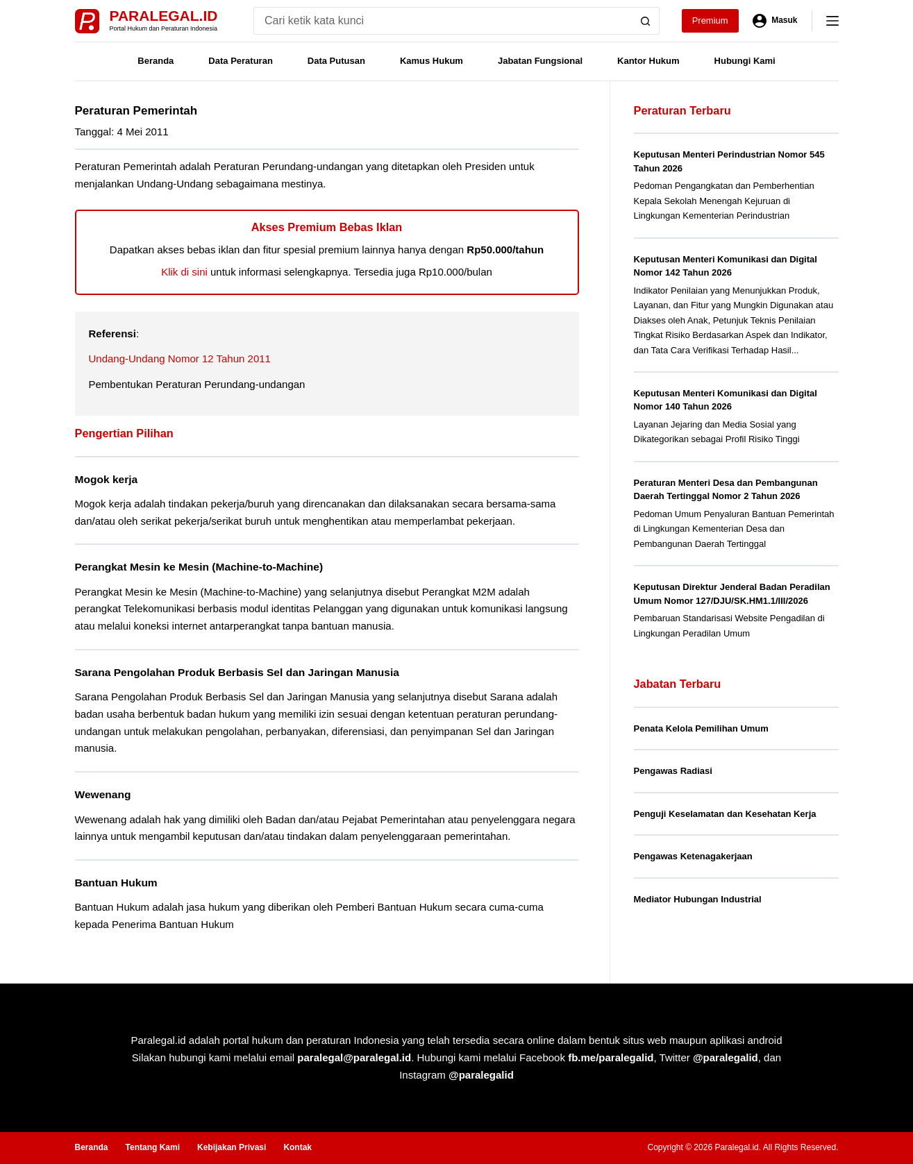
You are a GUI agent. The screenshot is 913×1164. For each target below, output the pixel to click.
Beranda (155, 61)
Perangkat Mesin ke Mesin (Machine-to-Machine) (199, 567)
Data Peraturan (240, 61)
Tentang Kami (153, 1147)
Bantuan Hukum (116, 882)
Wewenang (103, 794)
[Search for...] (442, 21)
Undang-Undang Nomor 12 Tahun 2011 (180, 358)
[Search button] (646, 21)
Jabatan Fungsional (540, 61)
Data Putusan (336, 61)
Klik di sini (184, 272)
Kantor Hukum (648, 61)
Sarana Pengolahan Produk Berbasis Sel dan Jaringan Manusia (237, 672)
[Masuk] (775, 21)
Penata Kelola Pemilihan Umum (701, 728)
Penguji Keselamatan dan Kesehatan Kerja (725, 814)
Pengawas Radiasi (673, 771)
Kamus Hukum (431, 61)
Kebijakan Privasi (231, 1147)
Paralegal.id (164, 16)
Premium (710, 20)
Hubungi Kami (745, 61)
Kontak (297, 1147)
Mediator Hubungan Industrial (698, 899)
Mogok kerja (106, 479)
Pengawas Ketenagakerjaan (693, 856)
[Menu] (832, 21)
